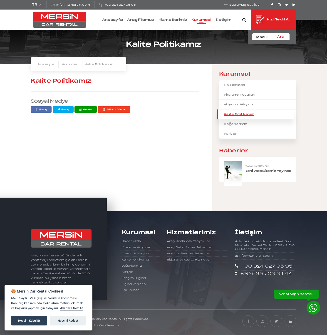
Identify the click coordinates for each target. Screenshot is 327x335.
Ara (280, 37)
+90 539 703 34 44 (266, 274)
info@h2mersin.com (73, 5)
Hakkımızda (234, 85)
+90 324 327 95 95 (120, 5)
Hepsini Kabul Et (29, 320)
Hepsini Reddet (68, 320)
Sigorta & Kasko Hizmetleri (189, 259)
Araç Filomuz (140, 19)
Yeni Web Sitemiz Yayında (268, 171)
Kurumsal (201, 19)
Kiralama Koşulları (239, 95)
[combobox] (262, 37)
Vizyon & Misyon (238, 104)
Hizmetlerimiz (173, 19)
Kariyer (230, 134)
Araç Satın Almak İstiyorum (190, 247)
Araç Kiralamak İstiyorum (188, 241)
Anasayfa (112, 19)
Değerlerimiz (235, 124)
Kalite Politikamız (239, 114)
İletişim (223, 19)
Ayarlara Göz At (71, 308)
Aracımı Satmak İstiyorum (189, 253)
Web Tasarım (109, 325)
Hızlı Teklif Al (273, 20)
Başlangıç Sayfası (244, 5)
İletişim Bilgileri (133, 278)
